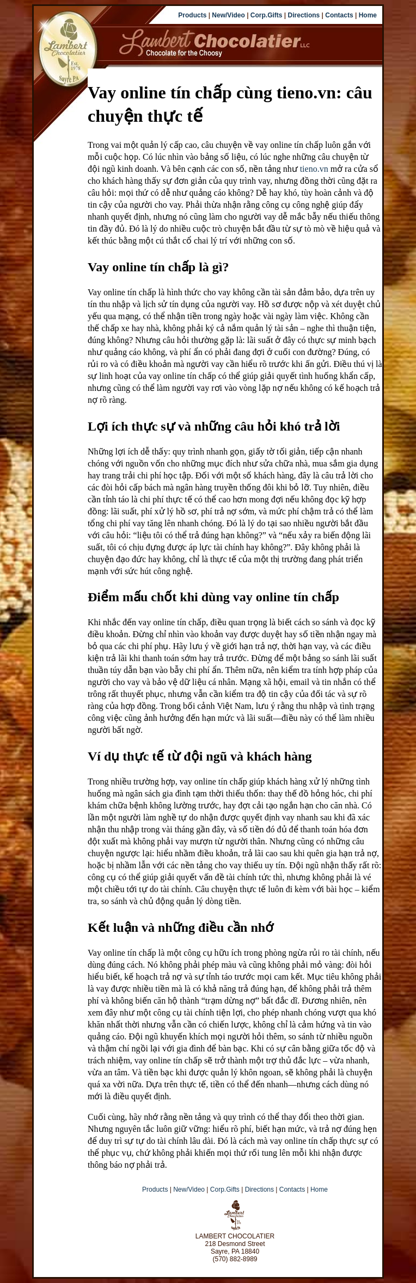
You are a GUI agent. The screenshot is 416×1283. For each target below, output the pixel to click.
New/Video (228, 15)
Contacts (339, 15)
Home (368, 15)
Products (192, 15)
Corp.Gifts (266, 15)
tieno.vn (314, 168)
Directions (304, 15)
